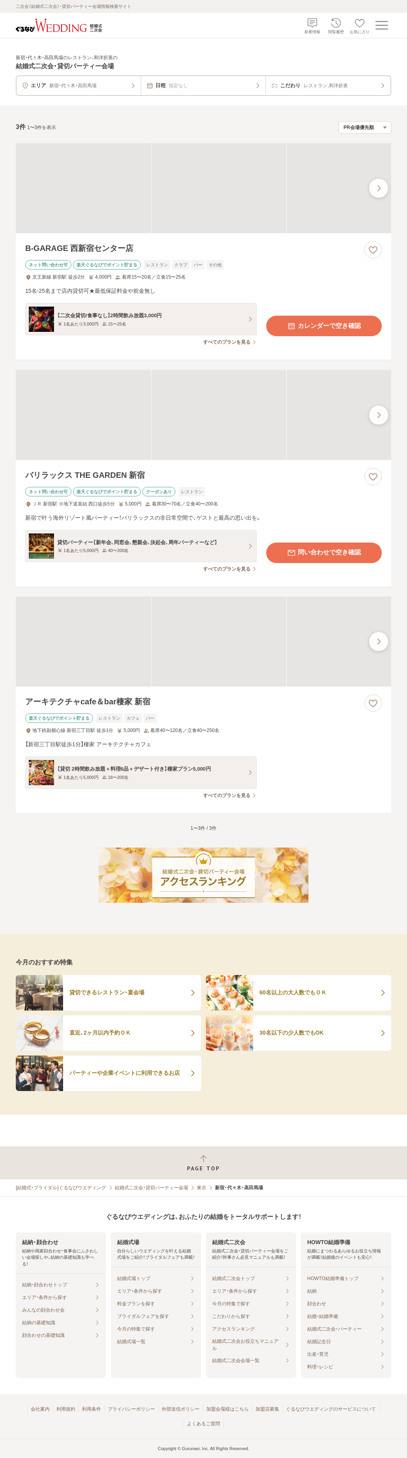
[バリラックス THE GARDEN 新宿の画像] (203, 415)
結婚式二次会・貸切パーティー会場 (151, 1187)
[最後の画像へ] (378, 188)
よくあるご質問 (203, 1423)
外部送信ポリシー (181, 1409)
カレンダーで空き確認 (324, 326)
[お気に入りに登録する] (373, 249)
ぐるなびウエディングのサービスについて (331, 1409)
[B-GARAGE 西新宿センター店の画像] (203, 188)
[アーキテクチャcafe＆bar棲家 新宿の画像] (203, 642)
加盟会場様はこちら (227, 1409)
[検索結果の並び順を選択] (364, 127)
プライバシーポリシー (131, 1409)
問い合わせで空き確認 (324, 553)
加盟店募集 (267, 1409)
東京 (201, 1187)
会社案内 (40, 1409)
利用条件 (91, 1409)
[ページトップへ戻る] (203, 1163)
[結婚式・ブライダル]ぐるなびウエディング (61, 1187)
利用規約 (65, 1409)
